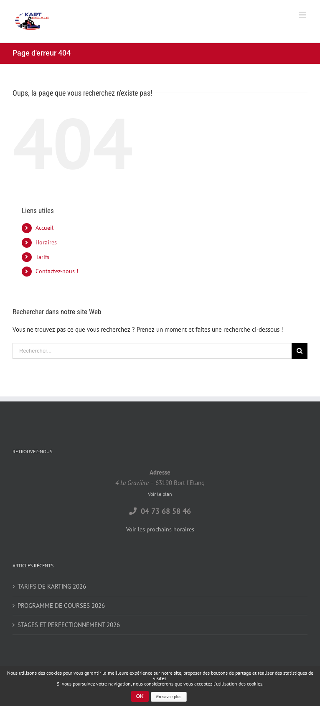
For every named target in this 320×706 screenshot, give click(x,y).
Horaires (46, 242)
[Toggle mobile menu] (303, 14)
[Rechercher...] (152, 351)
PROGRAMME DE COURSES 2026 (61, 605)
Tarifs (42, 257)
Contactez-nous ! (57, 271)
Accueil (44, 227)
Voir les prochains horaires (160, 529)
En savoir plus (168, 696)
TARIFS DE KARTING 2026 (52, 586)
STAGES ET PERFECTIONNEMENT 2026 (69, 625)
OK (140, 696)
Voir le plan (160, 494)
